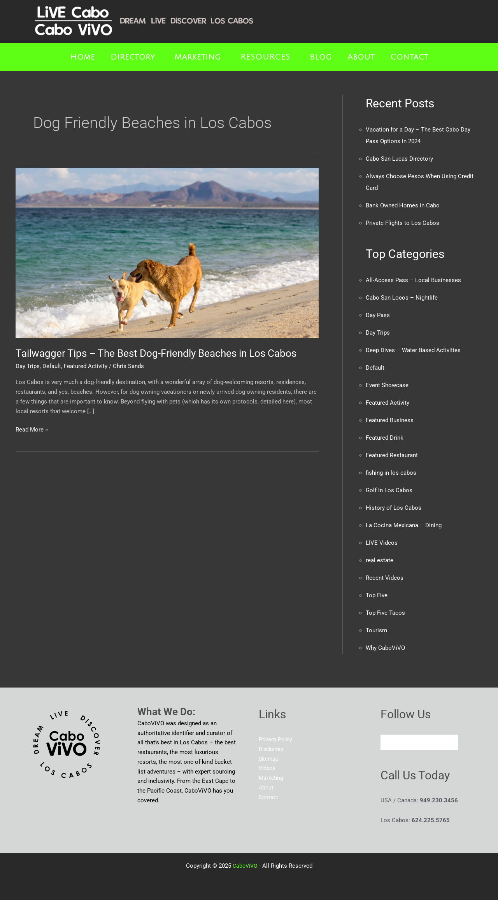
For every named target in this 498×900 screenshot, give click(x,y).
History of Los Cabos (393, 507)
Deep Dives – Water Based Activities (413, 350)
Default (51, 366)
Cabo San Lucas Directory (399, 158)
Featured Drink (384, 437)
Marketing (197, 57)
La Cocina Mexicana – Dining (404, 525)
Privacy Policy (277, 739)
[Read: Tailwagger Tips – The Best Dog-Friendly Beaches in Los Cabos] (167, 252)
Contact (409, 57)
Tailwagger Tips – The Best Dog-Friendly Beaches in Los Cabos (156, 353)
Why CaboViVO (385, 647)
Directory (132, 57)
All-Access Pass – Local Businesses (413, 280)
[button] (135, 57)
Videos (268, 768)
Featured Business (390, 420)
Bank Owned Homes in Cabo (403, 205)
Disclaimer (273, 749)
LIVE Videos (382, 542)
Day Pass (378, 315)
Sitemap (269, 758)
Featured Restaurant (392, 455)
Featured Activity (85, 366)
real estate (379, 560)
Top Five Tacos (385, 612)
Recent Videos (384, 577)
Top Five (377, 595)
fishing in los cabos (391, 472)
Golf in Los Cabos (389, 490)
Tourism (376, 630)
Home (82, 57)
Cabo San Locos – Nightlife (402, 297)
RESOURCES (265, 57)
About (361, 57)
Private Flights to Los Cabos (402, 222)
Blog (321, 57)
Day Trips (28, 366)
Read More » (32, 429)
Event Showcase (387, 385)
